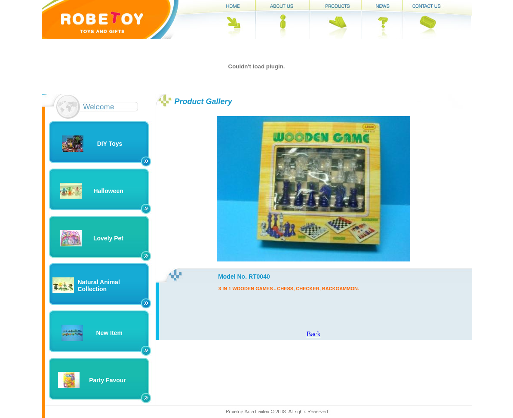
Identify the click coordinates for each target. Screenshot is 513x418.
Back (314, 334)
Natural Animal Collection (99, 285)
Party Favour (107, 380)
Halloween (108, 190)
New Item (109, 332)
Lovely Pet (108, 238)
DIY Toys (110, 143)
